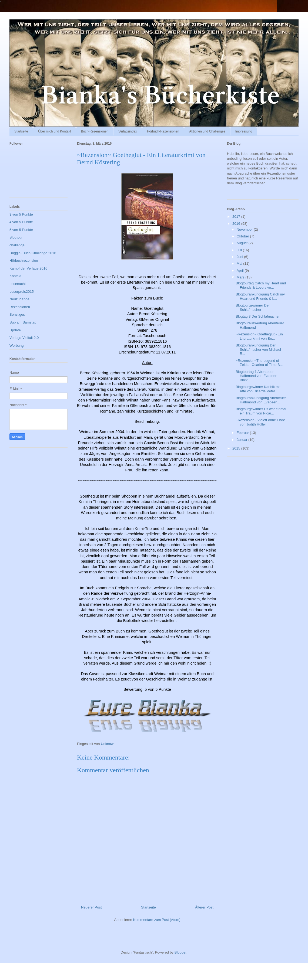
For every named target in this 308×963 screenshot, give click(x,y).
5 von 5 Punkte (21, 230)
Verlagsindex (127, 131)
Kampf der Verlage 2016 (28, 268)
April (241, 270)
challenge (17, 245)
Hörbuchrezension (23, 260)
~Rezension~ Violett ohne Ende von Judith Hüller (260, 422)
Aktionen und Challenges (207, 131)
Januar (242, 440)
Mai (240, 263)
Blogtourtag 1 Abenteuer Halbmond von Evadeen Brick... (256, 376)
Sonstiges (17, 314)
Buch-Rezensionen (94, 131)
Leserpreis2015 (21, 292)
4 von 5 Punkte (21, 222)
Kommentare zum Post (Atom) (156, 920)
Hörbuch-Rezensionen (163, 131)
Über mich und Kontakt (54, 131)
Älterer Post (204, 907)
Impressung (243, 131)
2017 (236, 217)
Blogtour (15, 237)
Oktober (243, 236)
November (245, 229)
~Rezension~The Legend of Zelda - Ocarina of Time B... (259, 363)
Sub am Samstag (22, 322)
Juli (240, 250)
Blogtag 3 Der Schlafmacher (258, 316)
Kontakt (15, 276)
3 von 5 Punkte (21, 214)
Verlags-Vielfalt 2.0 (24, 338)
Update (15, 330)
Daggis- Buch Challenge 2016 (32, 253)
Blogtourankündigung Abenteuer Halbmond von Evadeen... (261, 400)
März (241, 277)
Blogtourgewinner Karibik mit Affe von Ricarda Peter (258, 389)
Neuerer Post (91, 907)
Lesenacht (17, 284)
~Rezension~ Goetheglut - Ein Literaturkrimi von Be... (259, 336)
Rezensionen (19, 307)
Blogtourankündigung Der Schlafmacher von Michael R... (258, 349)
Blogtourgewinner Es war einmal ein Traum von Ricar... (261, 411)
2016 (236, 224)
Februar (243, 433)
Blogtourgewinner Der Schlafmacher (253, 307)
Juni (240, 257)
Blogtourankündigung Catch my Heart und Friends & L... (260, 296)
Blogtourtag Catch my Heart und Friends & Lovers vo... (261, 285)
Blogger (180, 952)
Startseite (21, 131)
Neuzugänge (19, 299)
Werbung (16, 345)
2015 (236, 448)
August (243, 243)
